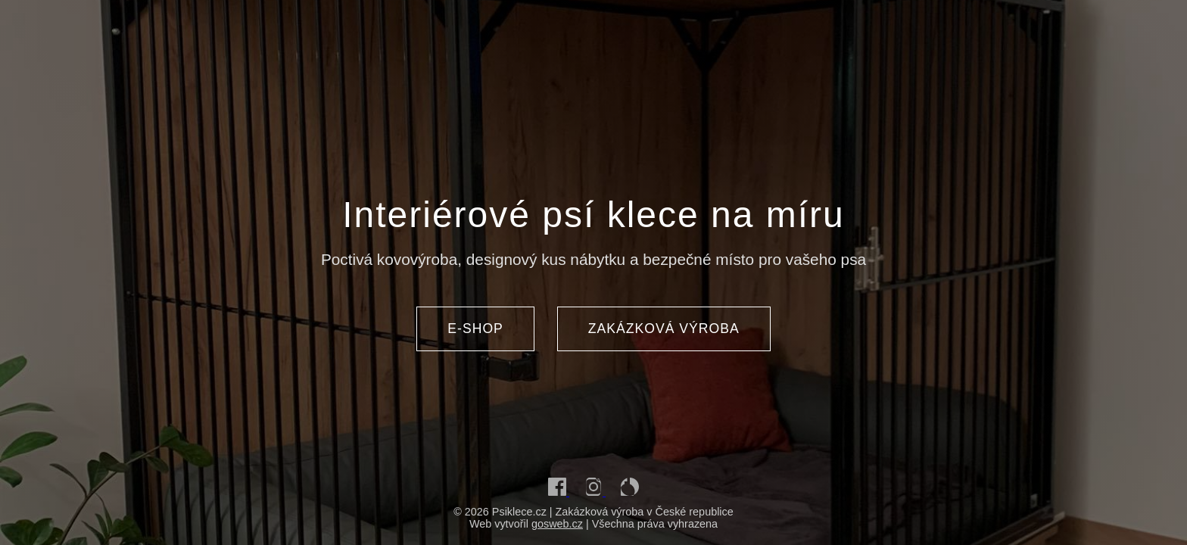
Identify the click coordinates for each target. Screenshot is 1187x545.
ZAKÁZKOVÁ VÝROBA (664, 328)
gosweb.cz (557, 524)
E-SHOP (475, 328)
